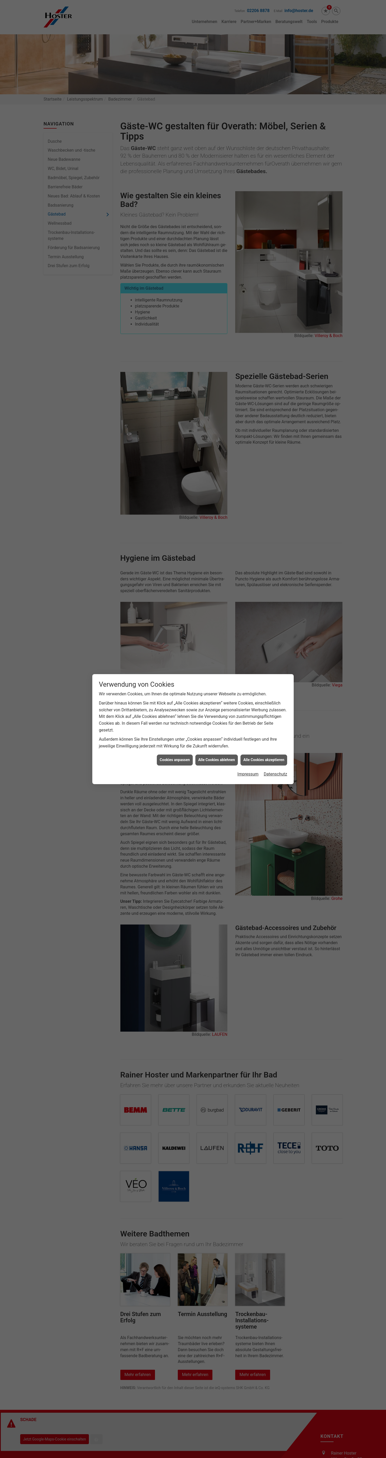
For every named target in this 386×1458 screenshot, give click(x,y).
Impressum (248, 774)
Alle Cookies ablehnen (216, 760)
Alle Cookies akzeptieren (263, 760)
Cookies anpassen (175, 760)
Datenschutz (275, 774)
